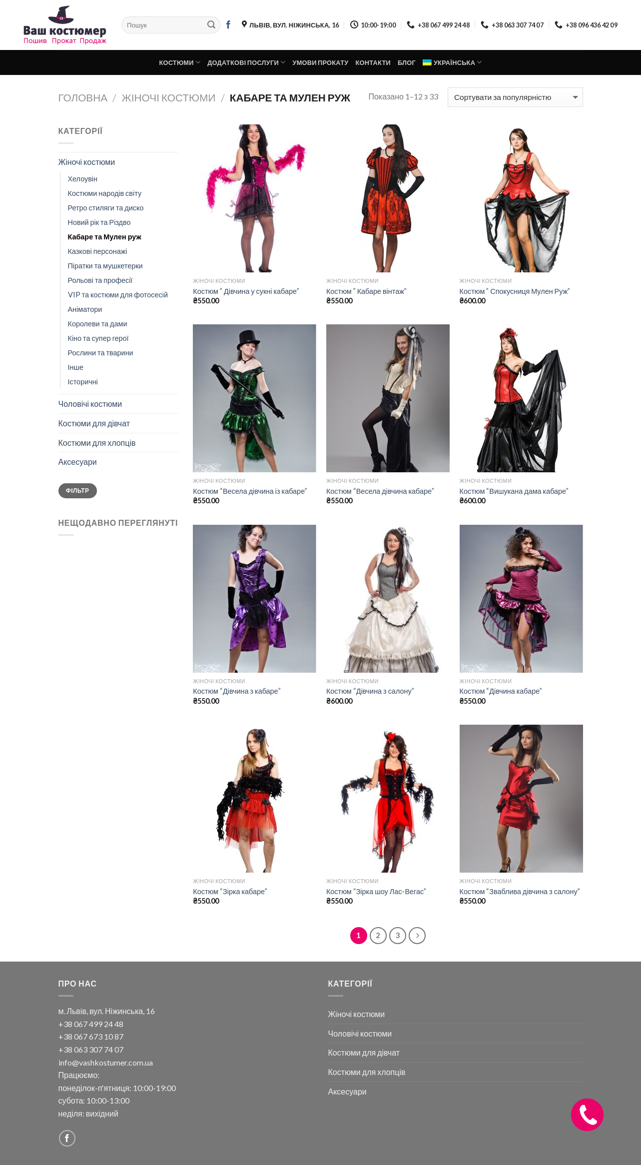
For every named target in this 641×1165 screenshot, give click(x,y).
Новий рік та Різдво (99, 222)
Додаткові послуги (246, 62)
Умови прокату (320, 62)
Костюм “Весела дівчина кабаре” (380, 491)
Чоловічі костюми (90, 403)
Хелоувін (83, 178)
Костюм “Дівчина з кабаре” (236, 691)
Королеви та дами (97, 323)
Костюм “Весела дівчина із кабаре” (250, 491)
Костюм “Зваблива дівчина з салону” (520, 891)
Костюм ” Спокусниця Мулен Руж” (515, 291)
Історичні (83, 381)
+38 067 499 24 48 (90, 1024)
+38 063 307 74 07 (90, 1049)
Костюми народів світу (105, 193)
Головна (83, 97)
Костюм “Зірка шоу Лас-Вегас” (376, 891)
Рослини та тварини (100, 352)
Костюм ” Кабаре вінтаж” (366, 291)
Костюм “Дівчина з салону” (370, 691)
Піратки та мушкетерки (105, 265)
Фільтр (77, 490)
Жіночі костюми (169, 97)
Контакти (373, 62)
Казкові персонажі (97, 251)
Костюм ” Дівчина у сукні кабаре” (246, 291)
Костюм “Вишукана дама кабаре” (514, 491)
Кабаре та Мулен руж (104, 236)
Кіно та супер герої (98, 338)
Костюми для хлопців (97, 442)
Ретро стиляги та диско (106, 207)
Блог (407, 62)
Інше (76, 367)
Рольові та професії (100, 280)
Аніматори (85, 309)
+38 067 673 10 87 (90, 1036)
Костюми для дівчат (94, 423)
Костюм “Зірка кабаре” (230, 891)
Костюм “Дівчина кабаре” (501, 691)
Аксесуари (77, 461)
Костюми (179, 62)
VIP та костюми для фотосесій (118, 294)
